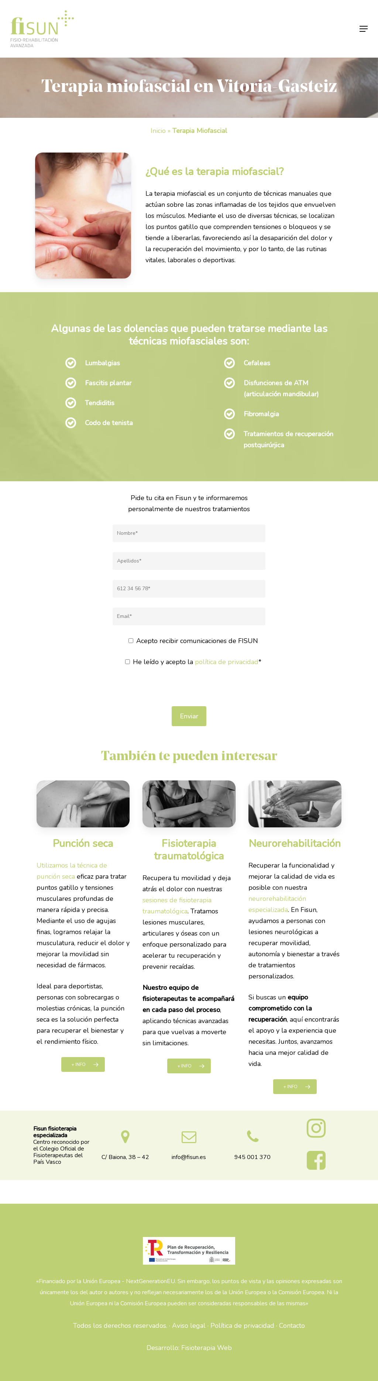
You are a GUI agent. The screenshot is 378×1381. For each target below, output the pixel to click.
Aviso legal (189, 1325)
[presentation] (189, 691)
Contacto (292, 1325)
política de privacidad (226, 661)
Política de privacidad (242, 1325)
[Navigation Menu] (364, 29)
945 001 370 (252, 1157)
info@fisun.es (189, 1157)
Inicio (158, 130)
